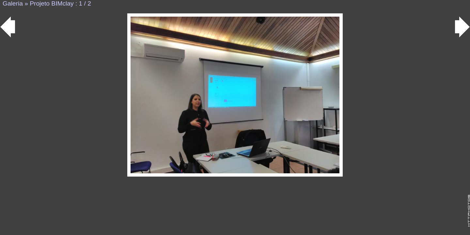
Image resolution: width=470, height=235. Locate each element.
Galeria (13, 3)
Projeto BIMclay (51, 3)
